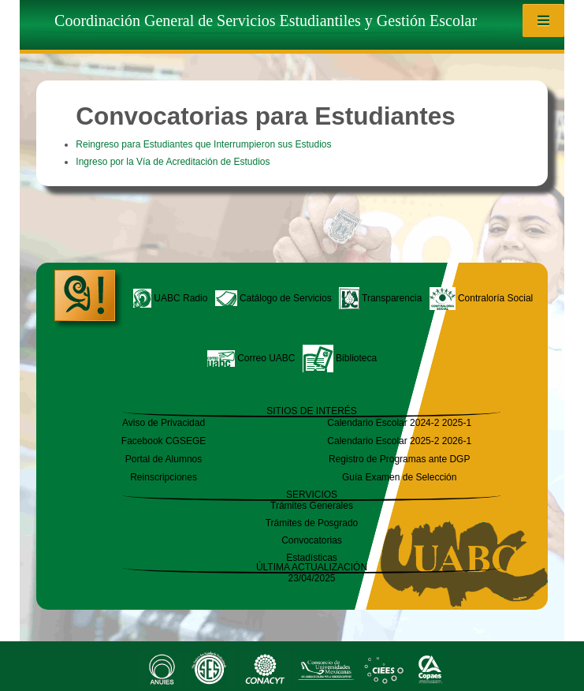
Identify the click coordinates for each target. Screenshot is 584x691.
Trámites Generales (311, 505)
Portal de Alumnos (163, 459)
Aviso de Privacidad (163, 422)
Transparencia (380, 298)
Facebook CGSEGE (163, 440)
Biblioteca (340, 358)
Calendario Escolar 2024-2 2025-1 (399, 422)
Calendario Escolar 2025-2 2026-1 (399, 440)
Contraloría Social (482, 298)
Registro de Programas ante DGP (399, 459)
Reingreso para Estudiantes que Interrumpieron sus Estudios (203, 144)
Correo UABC (251, 358)
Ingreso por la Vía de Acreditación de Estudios (173, 161)
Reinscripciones (163, 477)
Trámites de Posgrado (312, 523)
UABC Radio (170, 298)
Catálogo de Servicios (273, 298)
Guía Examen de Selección (399, 477)
